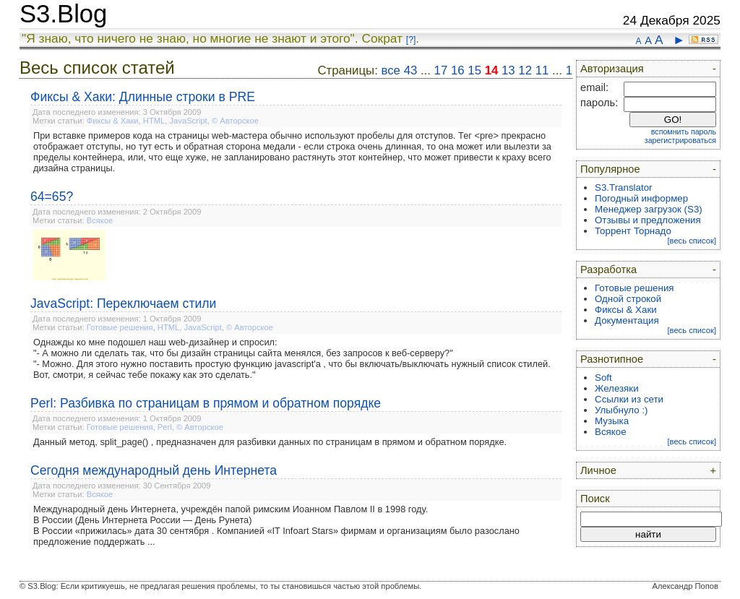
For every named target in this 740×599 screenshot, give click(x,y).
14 (492, 70)
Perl (165, 427)
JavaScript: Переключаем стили (123, 303)
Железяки (617, 388)
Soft (603, 377)
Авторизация (612, 68)
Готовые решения (120, 327)
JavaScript (188, 120)
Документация (627, 320)
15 (474, 70)
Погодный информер (641, 198)
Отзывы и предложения (648, 220)
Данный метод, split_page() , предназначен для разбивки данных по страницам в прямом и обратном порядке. (270, 441)
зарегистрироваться (680, 140)
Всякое (100, 220)
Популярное (610, 169)
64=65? (51, 196)
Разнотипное (611, 359)
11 (542, 70)
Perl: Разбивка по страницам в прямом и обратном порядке (205, 403)
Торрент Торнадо (633, 230)
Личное (598, 470)
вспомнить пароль (683, 131)
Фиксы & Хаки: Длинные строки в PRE (142, 97)
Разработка (608, 269)
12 (525, 70)
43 (411, 70)
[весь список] (691, 240)
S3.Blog (63, 13)
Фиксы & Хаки (113, 120)
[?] (411, 40)
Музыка (612, 420)
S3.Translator (624, 187)
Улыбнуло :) (621, 410)
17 (441, 70)
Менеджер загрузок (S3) (648, 209)
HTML (154, 120)
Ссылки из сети (629, 399)
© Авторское (235, 120)
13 (508, 70)
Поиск (595, 498)
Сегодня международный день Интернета (153, 470)
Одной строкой (628, 298)
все (391, 70)
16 (458, 70)
